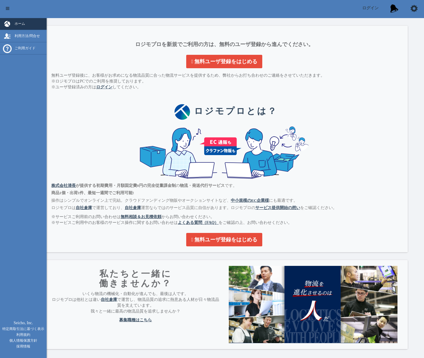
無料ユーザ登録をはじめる (235, 61)
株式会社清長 (85, 182)
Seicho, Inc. (23, 323)
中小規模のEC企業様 (272, 197)
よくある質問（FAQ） (220, 219)
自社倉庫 (106, 204)
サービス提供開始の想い (299, 204)
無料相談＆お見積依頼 (163, 213)
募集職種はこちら (152, 316)
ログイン (370, 8)
